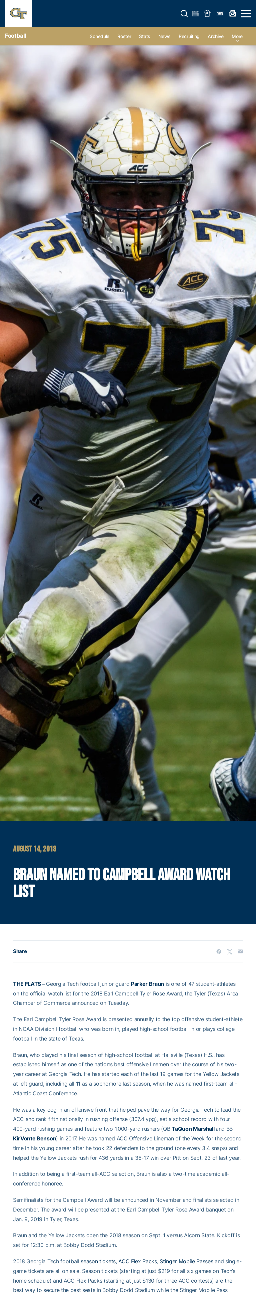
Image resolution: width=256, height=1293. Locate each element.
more (237, 36)
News (164, 36)
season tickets (98, 1261)
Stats (144, 36)
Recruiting (189, 36)
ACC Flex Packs (137, 1261)
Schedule (99, 36)
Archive (216, 36)
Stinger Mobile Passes (186, 1261)
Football (15, 35)
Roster (124, 36)
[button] (184, 13)
